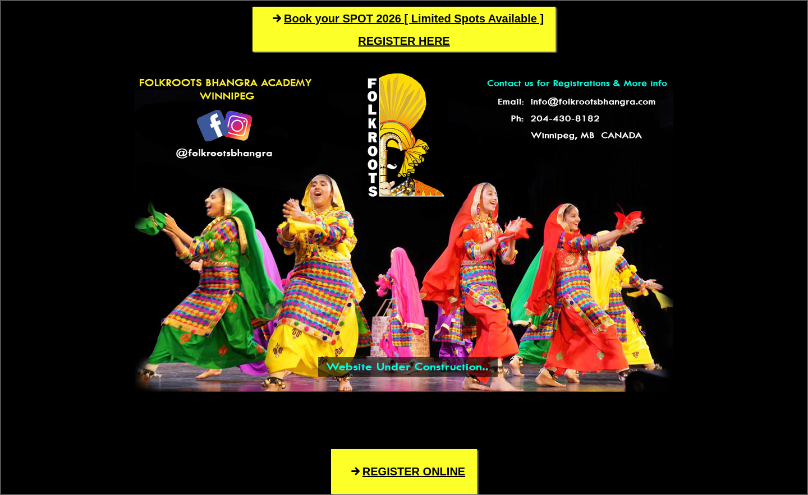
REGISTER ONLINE (413, 471)
